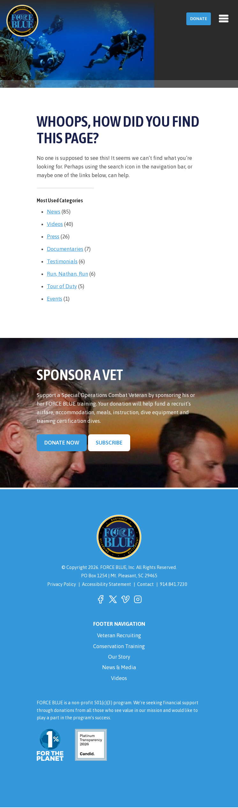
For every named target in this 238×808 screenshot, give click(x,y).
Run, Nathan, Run (67, 274)
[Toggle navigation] (223, 18)
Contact (145, 584)
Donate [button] (198, 18)
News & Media (119, 668)
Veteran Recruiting (119, 635)
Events (54, 299)
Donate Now (61, 442)
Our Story (119, 657)
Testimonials (62, 261)
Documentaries (65, 249)
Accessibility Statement (106, 584)
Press (53, 236)
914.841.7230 (173, 584)
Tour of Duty (62, 286)
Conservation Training (119, 646)
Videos (55, 224)
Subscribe (109, 442)
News (53, 211)
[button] (100, 599)
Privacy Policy (61, 584)
